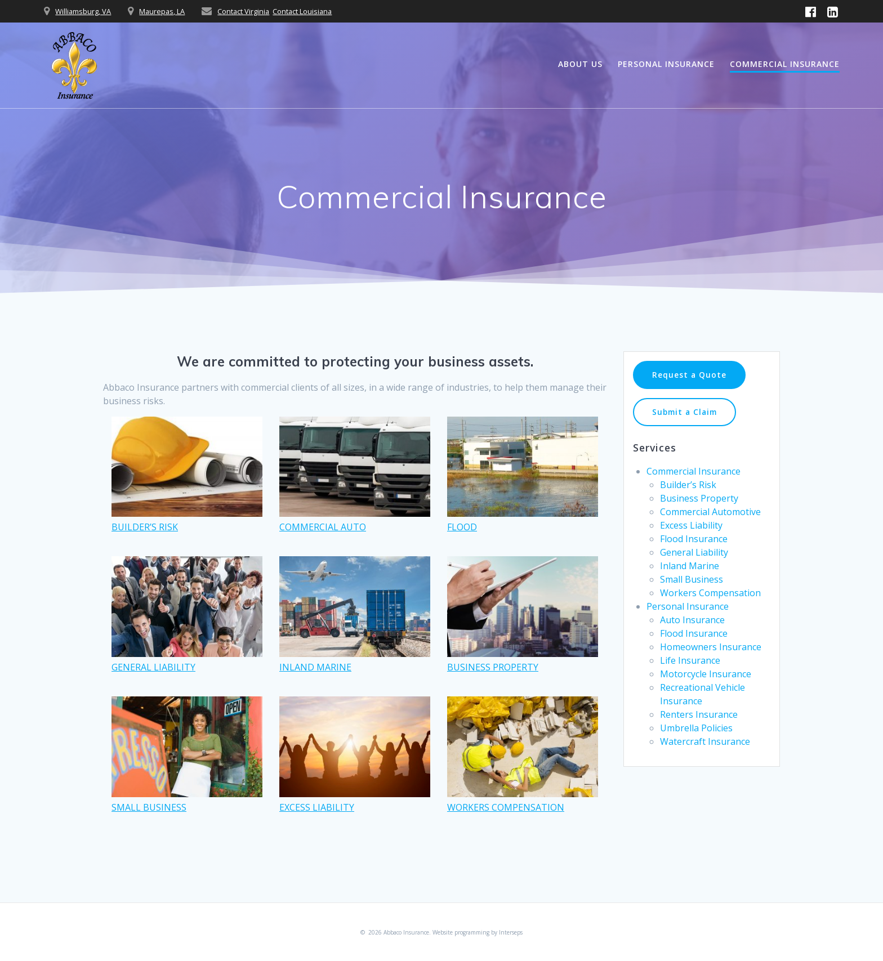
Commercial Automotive (710, 512)
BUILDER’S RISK (145, 527)
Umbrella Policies (696, 728)
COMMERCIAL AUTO (322, 527)
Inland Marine (689, 566)
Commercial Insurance (785, 64)
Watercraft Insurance (705, 741)
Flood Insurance (694, 539)
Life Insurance (690, 660)
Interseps (511, 932)
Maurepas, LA (162, 11)
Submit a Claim (684, 411)
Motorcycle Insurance (705, 674)
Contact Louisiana (302, 11)
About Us (580, 64)
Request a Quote (689, 374)
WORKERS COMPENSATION (505, 807)
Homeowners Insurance (710, 647)
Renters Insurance (699, 714)
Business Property (699, 498)
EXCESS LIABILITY (316, 807)
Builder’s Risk (688, 485)
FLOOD (462, 527)
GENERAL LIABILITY (153, 667)
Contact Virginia (243, 11)
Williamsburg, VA (83, 11)
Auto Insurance (692, 620)
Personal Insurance (666, 64)
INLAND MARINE (315, 667)
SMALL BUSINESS (149, 807)
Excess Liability (691, 525)
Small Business (691, 579)
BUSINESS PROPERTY (492, 667)
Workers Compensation (710, 593)
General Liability (694, 552)
